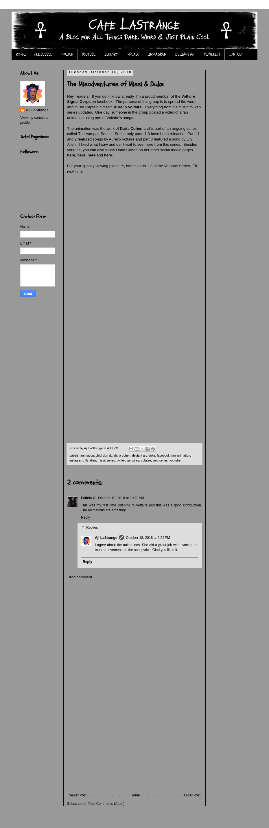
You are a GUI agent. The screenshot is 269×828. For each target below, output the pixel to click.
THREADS (133, 54)
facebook (163, 455)
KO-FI (21, 54)
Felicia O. (88, 498)
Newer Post (77, 795)
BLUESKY (110, 54)
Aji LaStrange (106, 538)
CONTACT (235, 54)
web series (160, 460)
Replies (92, 528)
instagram (76, 460)
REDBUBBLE (43, 54)
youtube (174, 460)
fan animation (180, 455)
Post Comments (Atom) (106, 804)
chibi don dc (104, 455)
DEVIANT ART (185, 54)
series (110, 460)
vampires (132, 460)
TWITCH (67, 54)
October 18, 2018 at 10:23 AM (121, 498)
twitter (121, 460)
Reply (85, 517)
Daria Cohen (131, 128)
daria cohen (122, 455)
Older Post (192, 795)
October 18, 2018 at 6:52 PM (148, 538)
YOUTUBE (89, 54)
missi (101, 460)
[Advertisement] (134, 750)
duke (151, 455)
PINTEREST (212, 54)
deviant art (139, 455)
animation (87, 455)
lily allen (90, 460)
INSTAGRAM (157, 54)
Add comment (80, 577)
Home (135, 795)
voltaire (146, 460)
